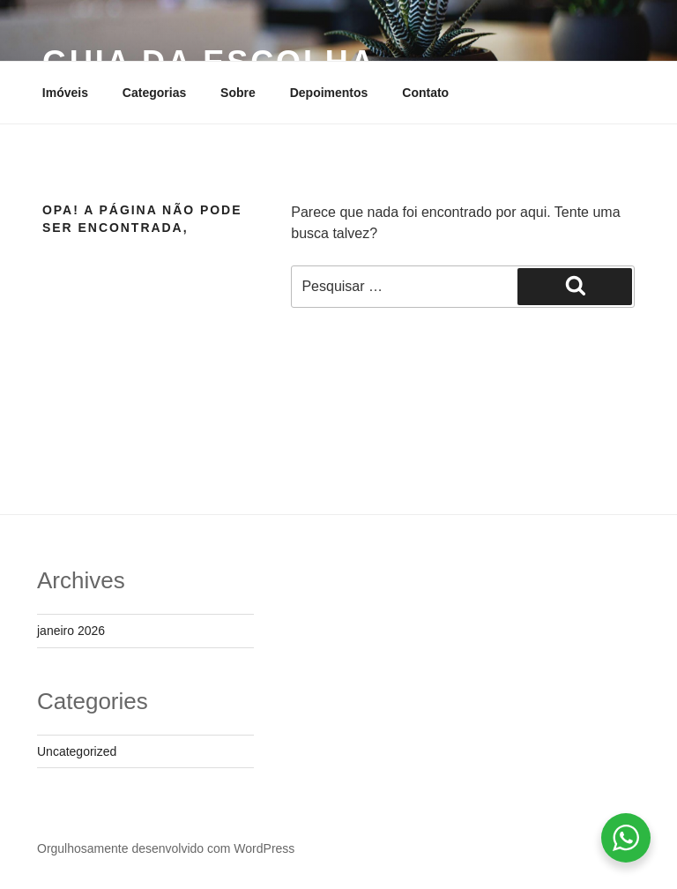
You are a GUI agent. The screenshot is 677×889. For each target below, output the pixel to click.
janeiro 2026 (71, 631)
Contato (425, 93)
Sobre (238, 93)
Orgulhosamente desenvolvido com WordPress (165, 848)
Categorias (154, 93)
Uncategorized (76, 751)
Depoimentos (329, 93)
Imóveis (65, 93)
